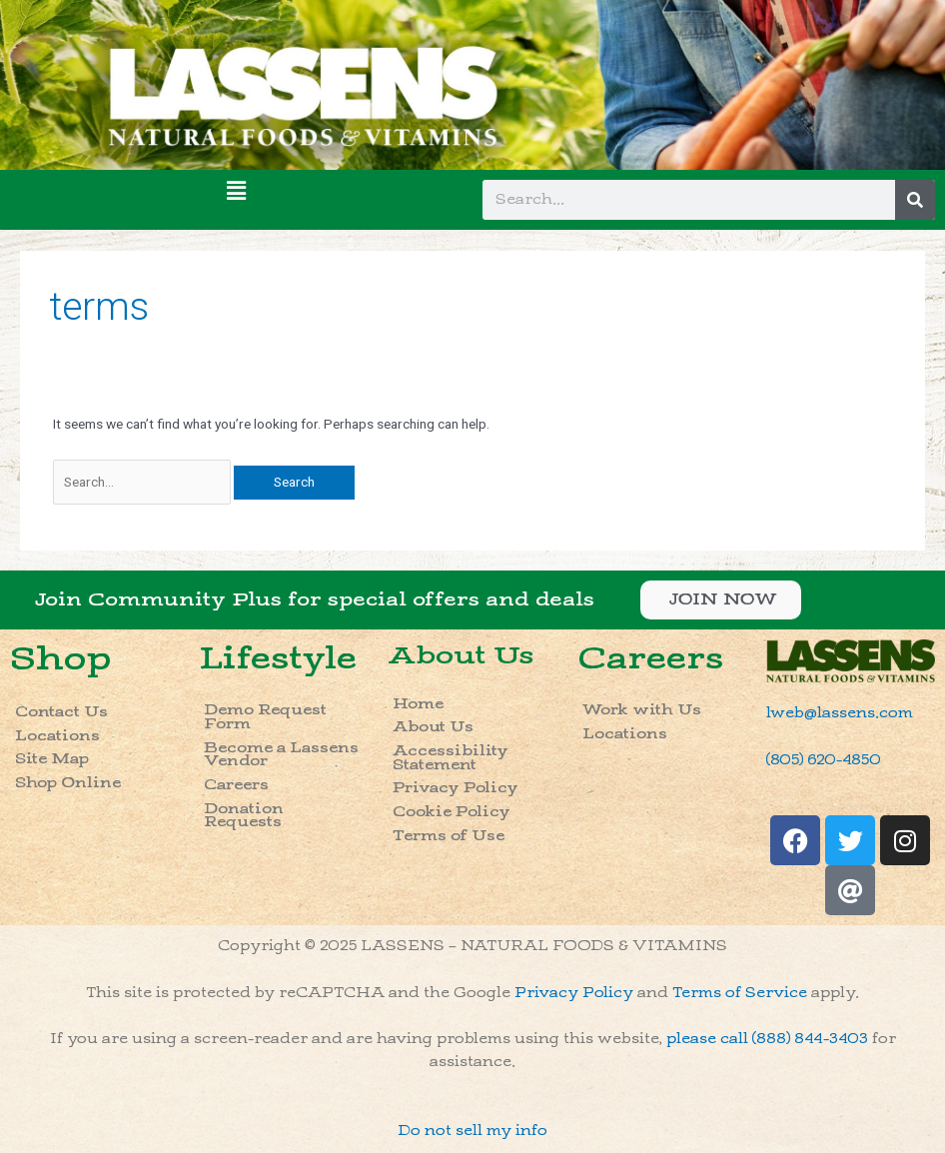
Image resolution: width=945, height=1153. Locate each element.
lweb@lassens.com (839, 712)
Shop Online (68, 782)
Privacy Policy (455, 787)
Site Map (52, 758)
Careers (236, 784)
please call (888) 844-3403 (767, 1038)
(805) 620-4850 (823, 759)
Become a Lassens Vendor (281, 754)
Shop (61, 658)
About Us (460, 655)
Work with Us (641, 709)
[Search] (915, 200)
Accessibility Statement (450, 757)
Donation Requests (244, 815)
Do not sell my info (472, 1130)
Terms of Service (739, 992)
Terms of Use (448, 835)
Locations (57, 735)
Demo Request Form (265, 716)
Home (418, 703)
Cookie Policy (451, 811)
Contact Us (61, 711)
